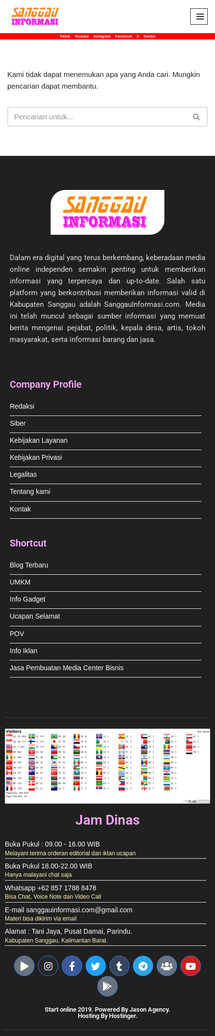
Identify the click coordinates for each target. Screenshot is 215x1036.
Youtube (81, 36)
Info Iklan (23, 651)
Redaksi (22, 406)
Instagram (102, 36)
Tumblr (149, 36)
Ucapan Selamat (35, 616)
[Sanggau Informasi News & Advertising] (36, 16)
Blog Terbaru (29, 565)
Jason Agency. (149, 1009)
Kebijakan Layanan (39, 440)
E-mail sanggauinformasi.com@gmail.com (68, 910)
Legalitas (23, 474)
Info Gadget (27, 599)
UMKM (20, 582)
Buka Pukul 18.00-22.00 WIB (48, 866)
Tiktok (64, 36)
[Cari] (96, 117)
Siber (18, 423)
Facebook (123, 36)
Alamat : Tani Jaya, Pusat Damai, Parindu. (68, 931)
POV (17, 634)
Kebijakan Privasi (36, 457)
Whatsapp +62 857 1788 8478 (50, 888)
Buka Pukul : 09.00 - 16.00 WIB (52, 844)
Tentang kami (30, 491)
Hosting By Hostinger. (108, 1015)
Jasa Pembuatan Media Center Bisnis (67, 668)
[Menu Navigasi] (199, 16)
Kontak (20, 509)
